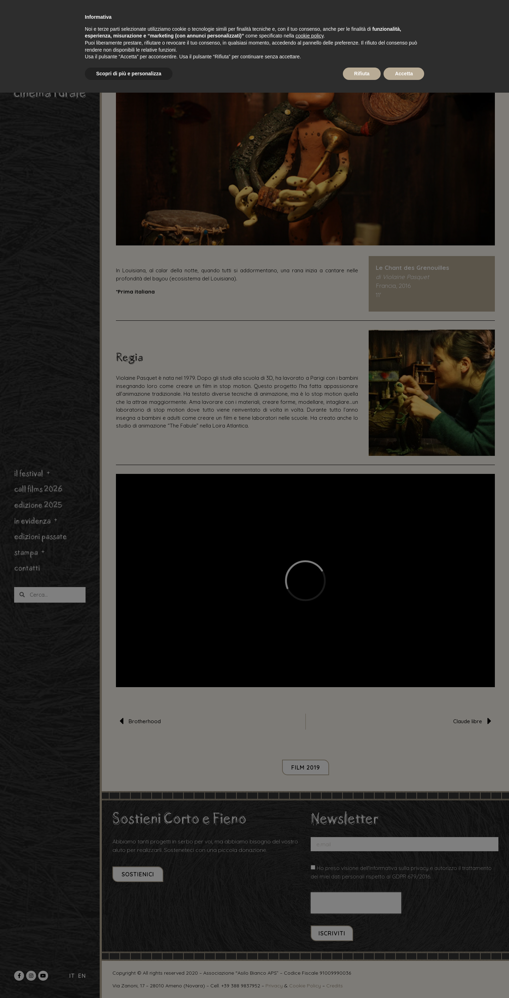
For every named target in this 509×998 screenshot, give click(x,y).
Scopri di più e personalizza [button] (128, 73)
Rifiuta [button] (362, 73)
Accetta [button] (404, 73)
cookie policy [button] (309, 36)
